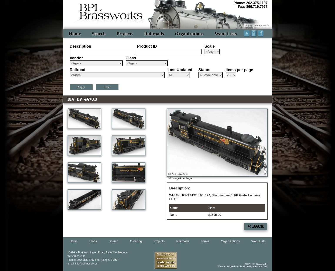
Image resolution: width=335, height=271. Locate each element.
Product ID (147, 46)
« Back (256, 226)
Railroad (77, 70)
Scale (210, 46)
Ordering (136, 241)
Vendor (76, 58)
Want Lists (226, 33)
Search (99, 33)
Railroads (154, 33)
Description (80, 46)
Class (131, 58)
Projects (125, 33)
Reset (106, 87)
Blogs (93, 241)
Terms (205, 241)
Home (75, 33)
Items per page (239, 70)
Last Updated (180, 70)
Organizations (189, 33)
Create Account (261, 25)
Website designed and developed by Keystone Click (243, 266)
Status (204, 70)
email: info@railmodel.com (83, 263)
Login (248, 25)
